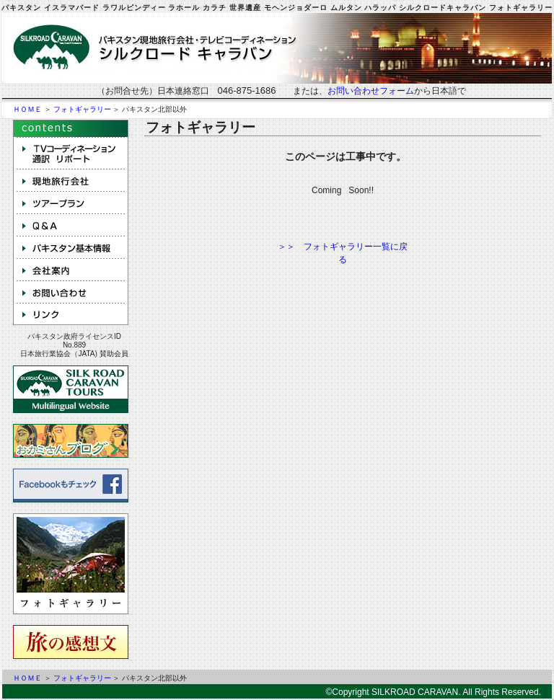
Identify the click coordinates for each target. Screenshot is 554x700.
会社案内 (70, 269)
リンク (70, 314)
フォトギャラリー (82, 109)
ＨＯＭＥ (27, 109)
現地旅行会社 (70, 180)
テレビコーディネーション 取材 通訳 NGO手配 (70, 153)
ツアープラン (70, 202)
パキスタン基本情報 (70, 247)
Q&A (70, 224)
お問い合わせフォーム (370, 91)
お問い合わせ (70, 291)
